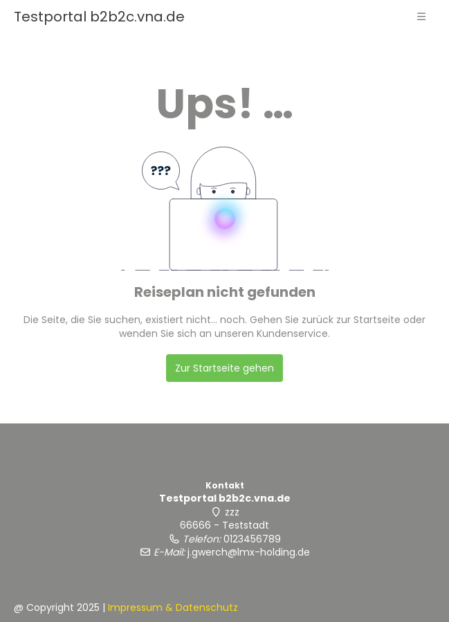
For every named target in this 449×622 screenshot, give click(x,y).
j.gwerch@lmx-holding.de (248, 552)
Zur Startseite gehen (224, 368)
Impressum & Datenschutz (173, 607)
